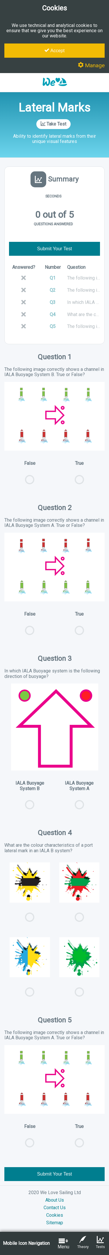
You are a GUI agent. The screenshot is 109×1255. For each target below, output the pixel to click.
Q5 (53, 326)
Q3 (53, 302)
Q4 (53, 314)
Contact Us (55, 1207)
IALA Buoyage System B (30, 797)
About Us (54, 1200)
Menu (63, 1243)
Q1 (53, 278)
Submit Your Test (54, 248)
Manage (91, 65)
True (79, 475)
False (30, 475)
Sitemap (54, 1222)
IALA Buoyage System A (79, 797)
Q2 (53, 290)
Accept (54, 50)
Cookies (54, 1215)
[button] (54, 89)
